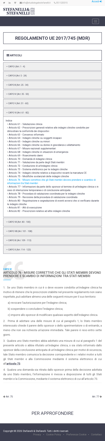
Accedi (97, 1)
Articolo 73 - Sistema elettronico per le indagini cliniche (38, 169)
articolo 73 (13, 363)
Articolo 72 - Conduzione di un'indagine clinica (33, 165)
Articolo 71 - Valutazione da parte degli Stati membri (36, 162)
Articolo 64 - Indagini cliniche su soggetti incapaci (35, 138)
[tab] (52, 66)
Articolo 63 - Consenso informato (26, 134)
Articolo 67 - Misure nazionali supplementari (32, 148)
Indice (9, 120)
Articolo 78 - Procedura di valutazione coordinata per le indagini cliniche (47, 193)
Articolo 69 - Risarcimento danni (26, 155)
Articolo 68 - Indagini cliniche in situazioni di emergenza (38, 152)
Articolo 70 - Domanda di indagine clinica (30, 159)
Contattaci (96, 434)
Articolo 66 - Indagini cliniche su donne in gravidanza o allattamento (44, 145)
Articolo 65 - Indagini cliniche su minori (29, 141)
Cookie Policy (53, 434)
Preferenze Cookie (76, 434)
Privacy (37, 434)
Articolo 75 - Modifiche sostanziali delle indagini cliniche (39, 176)
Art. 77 (96, 396)
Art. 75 (9, 396)
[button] (16, 66)
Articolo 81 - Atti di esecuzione (25, 207)
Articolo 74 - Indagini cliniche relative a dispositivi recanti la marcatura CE (48, 172)
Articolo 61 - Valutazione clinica (25, 124)
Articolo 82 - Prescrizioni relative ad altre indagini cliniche (39, 211)
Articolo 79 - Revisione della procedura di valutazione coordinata (43, 197)
